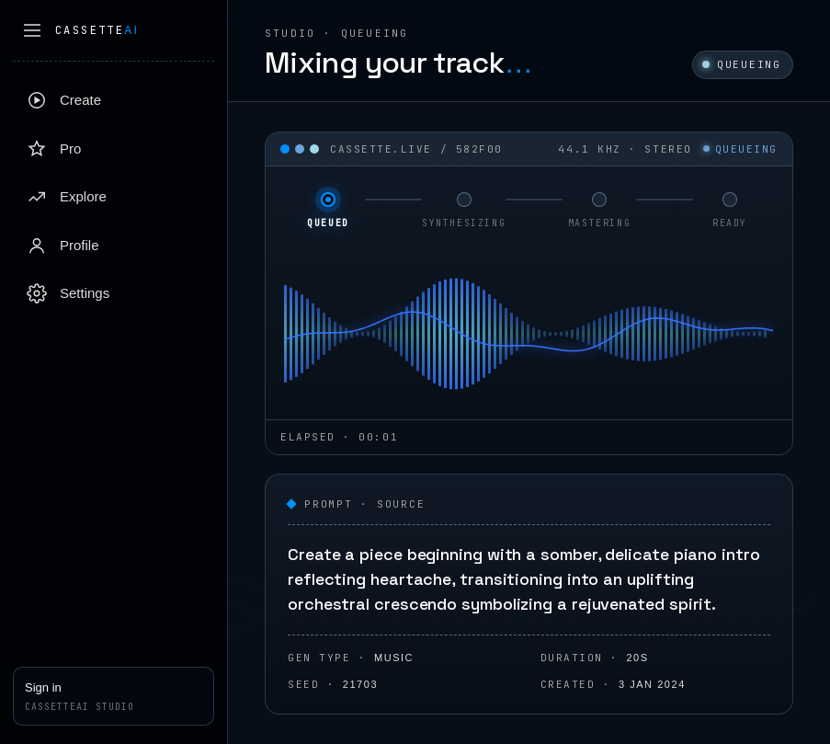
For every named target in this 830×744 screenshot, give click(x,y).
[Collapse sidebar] (32, 30)
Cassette (97, 30)
